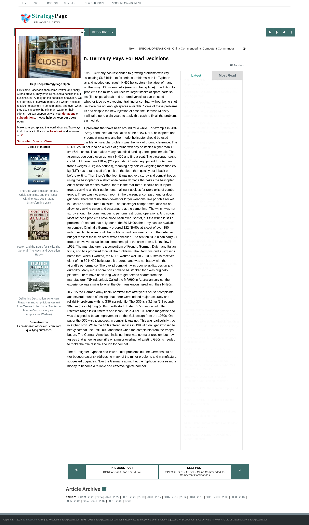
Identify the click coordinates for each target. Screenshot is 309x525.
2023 (108, 497)
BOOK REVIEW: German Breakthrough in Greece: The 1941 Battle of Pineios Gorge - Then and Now (211, 330)
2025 (91, 497)
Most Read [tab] (227, 75)
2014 (183, 497)
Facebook (55, 131)
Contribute (71, 3)
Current (81, 497)
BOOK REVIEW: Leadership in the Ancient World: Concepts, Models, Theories (206, 209)
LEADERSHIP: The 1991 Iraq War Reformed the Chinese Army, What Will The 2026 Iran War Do (209, 369)
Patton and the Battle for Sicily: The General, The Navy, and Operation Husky (38, 232)
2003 (94, 501)
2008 (234, 497)
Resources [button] (103, 32)
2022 (116, 497)
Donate (37, 141)
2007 (242, 497)
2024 (99, 497)
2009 (225, 497)
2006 (69, 501)
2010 (217, 497)
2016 (167, 497)
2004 (86, 501)
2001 (111, 501)
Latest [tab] (196, 75)
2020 (133, 497)
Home (24, 3)
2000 (119, 501)
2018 (150, 497)
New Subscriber (95, 3)
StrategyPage (29, 519)
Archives (237, 65)
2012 (200, 497)
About (38, 3)
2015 (175, 497)
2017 (158, 497)
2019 (141, 497)
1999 (128, 501)
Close (48, 141)
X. (22, 135)
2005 (77, 501)
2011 (209, 497)
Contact (52, 3)
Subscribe (23, 141)
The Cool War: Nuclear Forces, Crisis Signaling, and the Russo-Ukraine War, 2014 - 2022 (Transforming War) (38, 178)
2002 (102, 501)
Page (44, 19)
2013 (192, 497)
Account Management (126, 3)
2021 (125, 497)
